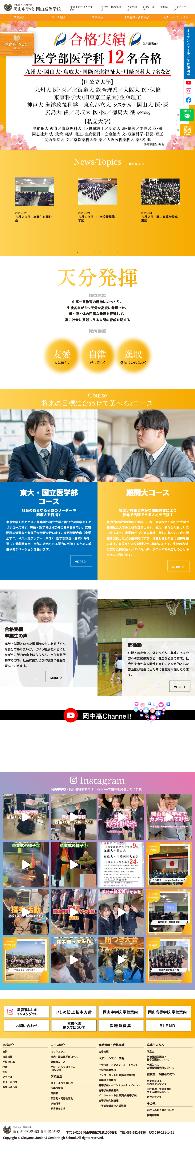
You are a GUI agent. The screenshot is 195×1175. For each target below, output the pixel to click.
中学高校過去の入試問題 (112, 1135)
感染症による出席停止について (157, 1112)
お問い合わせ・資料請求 (155, 8)
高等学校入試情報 (108, 1130)
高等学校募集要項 (108, 1120)
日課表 (54, 1122)
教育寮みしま (58, 1138)
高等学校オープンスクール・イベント (120, 1114)
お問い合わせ (9, 1116)
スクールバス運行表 (62, 1112)
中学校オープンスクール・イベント (118, 1094)
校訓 (4, 1081)
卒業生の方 (132, 8)
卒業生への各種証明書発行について (160, 1096)
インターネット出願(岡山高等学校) (118, 1125)
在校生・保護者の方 (111, 8)
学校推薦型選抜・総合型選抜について (158, 1088)
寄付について (154, 1126)
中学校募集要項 (107, 1099)
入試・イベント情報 (111, 1087)
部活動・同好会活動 (62, 1128)
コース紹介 (58, 1074)
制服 (4, 1101)
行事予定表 (57, 1117)
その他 (151, 1133)
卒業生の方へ (155, 1074)
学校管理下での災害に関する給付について (159, 1120)
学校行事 (56, 1133)
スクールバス (9, 1111)
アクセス (7, 1106)
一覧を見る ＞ (135, 164)
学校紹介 (8, 1074)
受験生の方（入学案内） (81, 8)
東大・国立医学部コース (64, 1086)
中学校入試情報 (107, 1109)
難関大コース (58, 1091)
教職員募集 (153, 1144)
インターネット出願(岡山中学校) (117, 1104)
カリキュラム (58, 1081)
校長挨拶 (7, 1086)
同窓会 (150, 1081)
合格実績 (104, 1081)
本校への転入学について (160, 1139)
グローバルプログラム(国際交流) (63, 1098)
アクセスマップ (181, 8)
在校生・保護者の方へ (161, 1103)
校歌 (4, 1096)
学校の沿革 (8, 1091)
